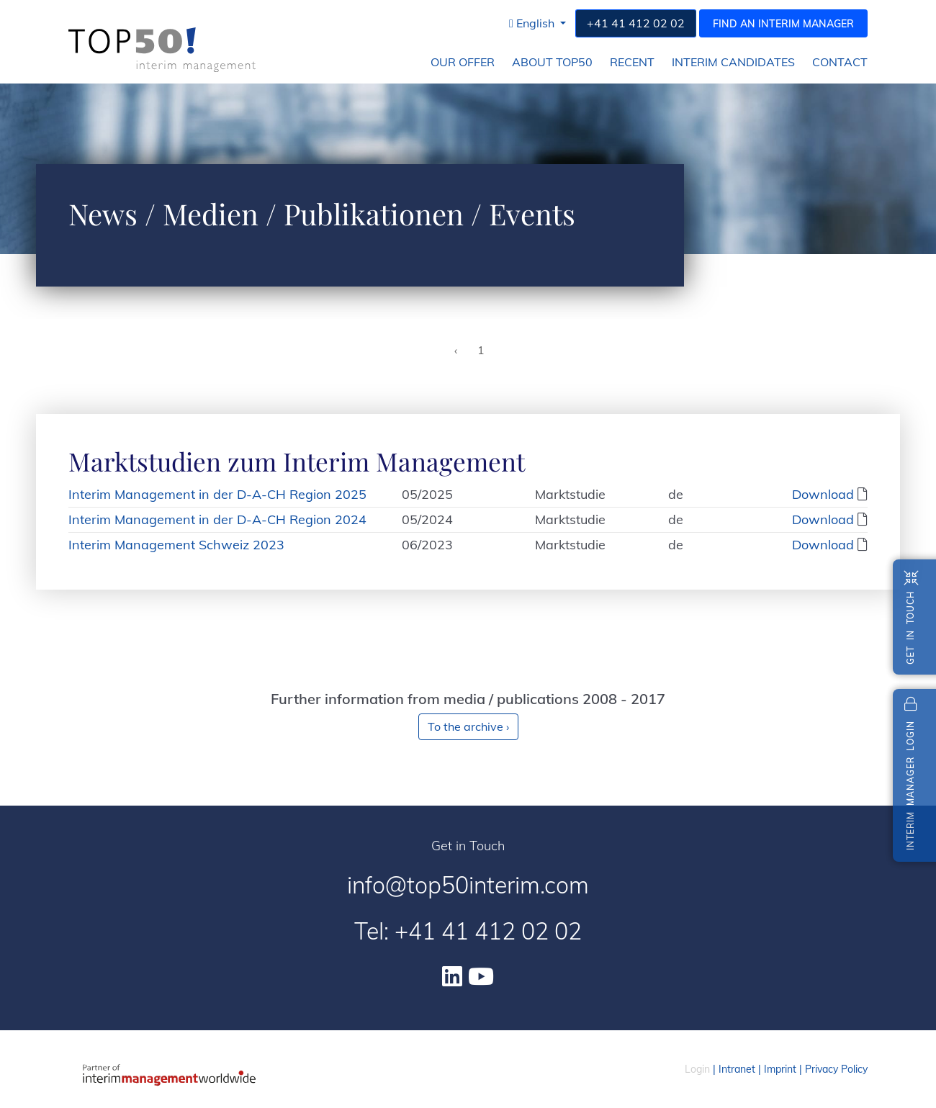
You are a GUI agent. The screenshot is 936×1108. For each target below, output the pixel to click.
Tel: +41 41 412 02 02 (468, 930)
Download (823, 494)
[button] (537, 23)
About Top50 (552, 62)
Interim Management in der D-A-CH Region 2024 (217, 519)
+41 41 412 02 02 (636, 23)
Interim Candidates (733, 62)
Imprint (780, 1069)
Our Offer (463, 62)
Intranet (737, 1069)
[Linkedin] (452, 976)
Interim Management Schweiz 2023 (176, 544)
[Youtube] (481, 976)
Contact (840, 62)
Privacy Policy (836, 1069)
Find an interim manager (783, 23)
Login (697, 1069)
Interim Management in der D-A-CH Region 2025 (217, 494)
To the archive (468, 726)
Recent (632, 62)
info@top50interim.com (468, 884)
